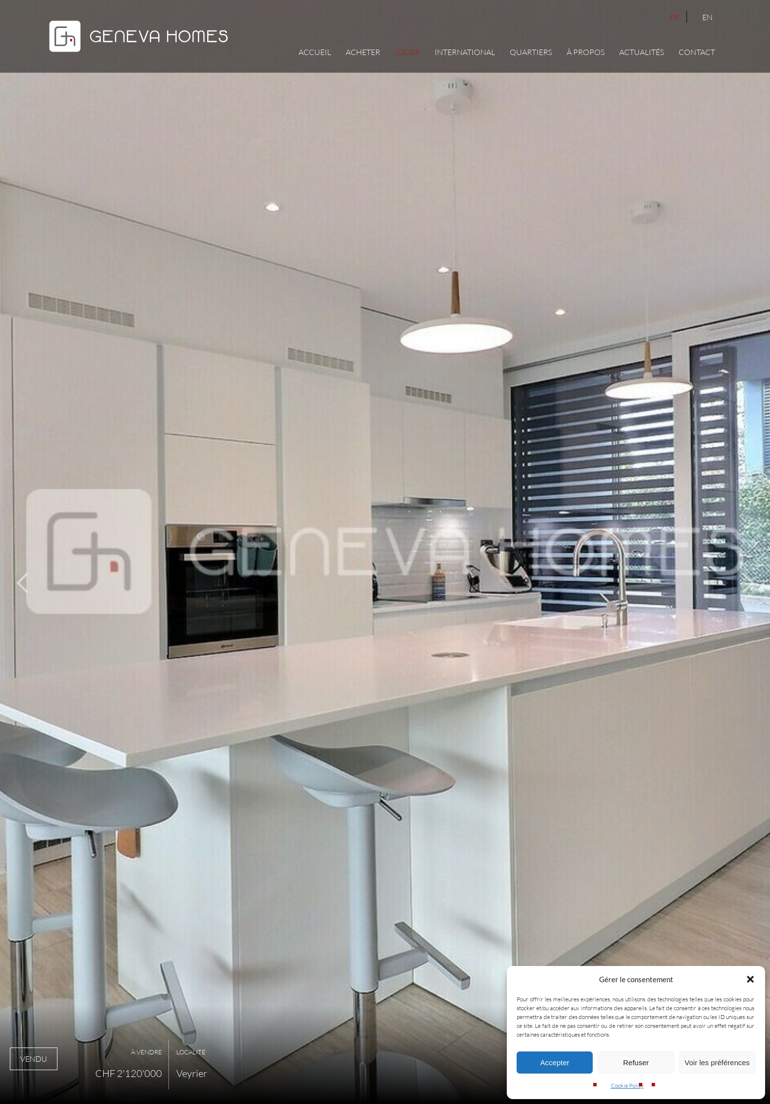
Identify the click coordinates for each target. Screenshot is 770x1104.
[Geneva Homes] (138, 54)
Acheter (363, 52)
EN (707, 17)
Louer (407, 52)
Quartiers (531, 52)
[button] (750, 979)
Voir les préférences (717, 1062)
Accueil (315, 52)
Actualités (641, 52)
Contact (697, 52)
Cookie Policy (627, 1085)
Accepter (554, 1062)
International (465, 52)
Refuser (636, 1062)
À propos (586, 52)
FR (674, 17)
